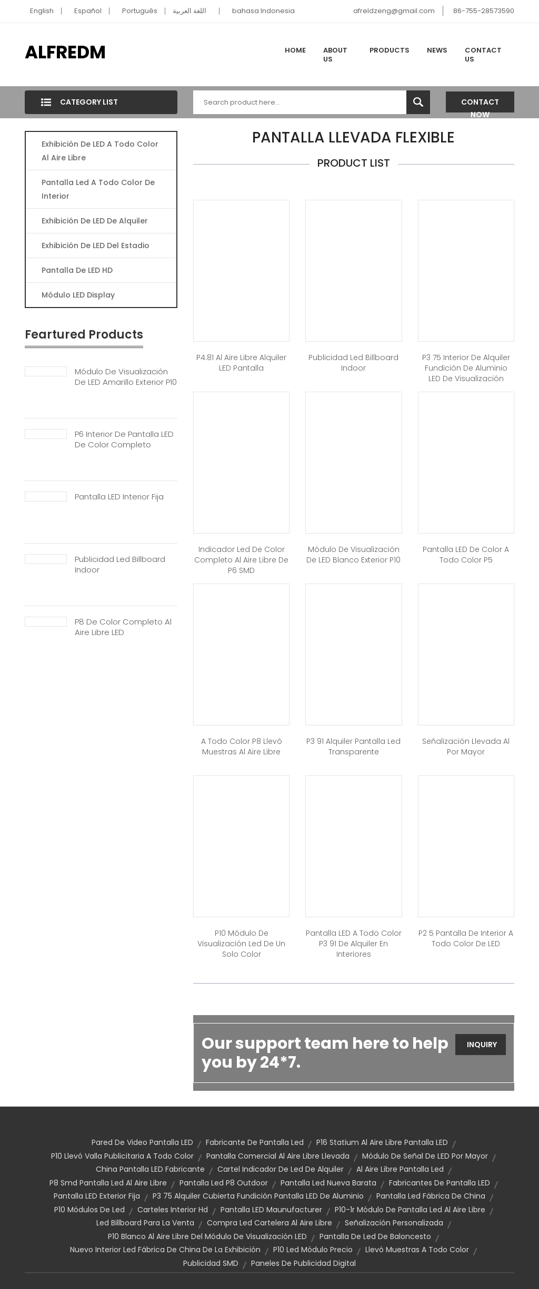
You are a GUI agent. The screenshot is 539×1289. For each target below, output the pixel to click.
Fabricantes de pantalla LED (439, 1183)
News (437, 50)
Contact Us (483, 55)
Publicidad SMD (210, 1263)
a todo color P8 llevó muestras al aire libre (241, 746)
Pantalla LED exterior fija (97, 1196)
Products (390, 50)
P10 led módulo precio (313, 1249)
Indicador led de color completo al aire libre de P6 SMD (241, 560)
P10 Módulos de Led (89, 1209)
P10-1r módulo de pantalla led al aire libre (410, 1209)
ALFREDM (65, 52)
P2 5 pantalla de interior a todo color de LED (465, 938)
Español (88, 11)
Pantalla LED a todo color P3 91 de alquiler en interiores (354, 943)
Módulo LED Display (78, 295)
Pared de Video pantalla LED (142, 1142)
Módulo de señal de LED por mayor (425, 1156)
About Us (335, 55)
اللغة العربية (189, 11)
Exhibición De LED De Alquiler (95, 221)
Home (295, 50)
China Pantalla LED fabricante (150, 1169)
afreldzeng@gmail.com (394, 11)
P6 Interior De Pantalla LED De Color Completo (124, 439)
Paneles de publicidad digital (303, 1263)
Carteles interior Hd (172, 1209)
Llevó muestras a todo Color (417, 1249)
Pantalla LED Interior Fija (119, 497)
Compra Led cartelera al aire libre (269, 1223)
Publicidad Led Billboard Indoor (120, 564)
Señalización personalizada (394, 1223)
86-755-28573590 (483, 11)
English (42, 11)
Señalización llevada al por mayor (466, 746)
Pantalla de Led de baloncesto (375, 1236)
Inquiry (482, 1044)
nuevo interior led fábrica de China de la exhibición (165, 1249)
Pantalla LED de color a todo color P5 (466, 554)
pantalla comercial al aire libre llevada (278, 1156)
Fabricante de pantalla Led (255, 1142)
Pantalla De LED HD (77, 270)
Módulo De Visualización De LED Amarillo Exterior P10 (126, 376)
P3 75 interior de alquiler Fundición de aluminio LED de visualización (466, 368)
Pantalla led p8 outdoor (223, 1183)
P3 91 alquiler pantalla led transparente (353, 746)
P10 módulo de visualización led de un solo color (241, 943)
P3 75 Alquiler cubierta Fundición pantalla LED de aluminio (258, 1196)
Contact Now (480, 104)
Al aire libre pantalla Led (400, 1169)
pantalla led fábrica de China (430, 1196)
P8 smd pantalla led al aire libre (108, 1183)
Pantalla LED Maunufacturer (271, 1209)
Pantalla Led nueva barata (328, 1183)
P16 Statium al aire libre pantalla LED (382, 1142)
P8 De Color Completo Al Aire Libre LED (123, 627)
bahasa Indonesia (263, 11)
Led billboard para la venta (145, 1223)
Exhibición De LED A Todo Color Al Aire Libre (100, 151)
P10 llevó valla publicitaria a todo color (122, 1156)
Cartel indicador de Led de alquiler (280, 1169)
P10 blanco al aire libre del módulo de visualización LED (207, 1236)
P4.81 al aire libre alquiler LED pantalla (241, 362)
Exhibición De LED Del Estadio (95, 245)
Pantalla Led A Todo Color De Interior (98, 189)
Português (139, 11)
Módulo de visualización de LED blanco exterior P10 (353, 554)
